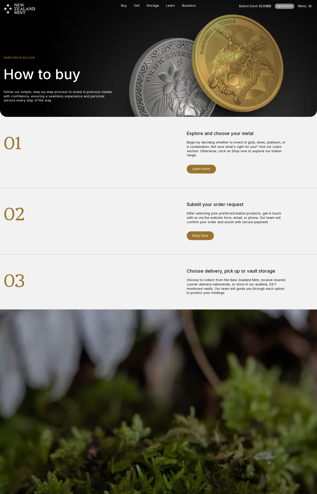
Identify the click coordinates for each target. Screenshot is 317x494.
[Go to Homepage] (19, 9)
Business (189, 5)
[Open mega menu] (304, 6)
